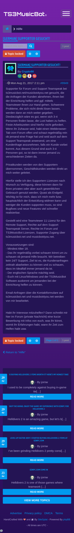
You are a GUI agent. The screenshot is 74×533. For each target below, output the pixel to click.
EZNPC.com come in (39, 469)
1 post (65, 46)
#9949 (64, 83)
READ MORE (37, 396)
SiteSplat (42, 519)
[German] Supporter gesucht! (26, 38)
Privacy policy (33, 513)
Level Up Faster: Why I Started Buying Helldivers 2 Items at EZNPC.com (39, 439)
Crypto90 (28, 71)
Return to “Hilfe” (14, 352)
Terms (59, 513)
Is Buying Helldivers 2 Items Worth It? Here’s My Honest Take (39, 374)
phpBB (66, 519)
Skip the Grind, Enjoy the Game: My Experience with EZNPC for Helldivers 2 (39, 407)
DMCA (48, 513)
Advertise (16, 513)
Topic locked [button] (14, 53)
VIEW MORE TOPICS (37, 500)
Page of (52, 340)
